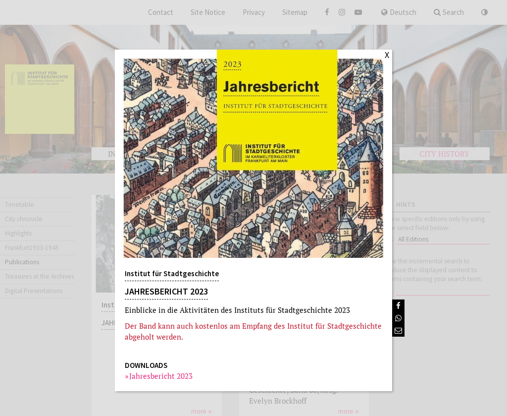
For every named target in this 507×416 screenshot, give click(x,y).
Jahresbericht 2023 (161, 376)
